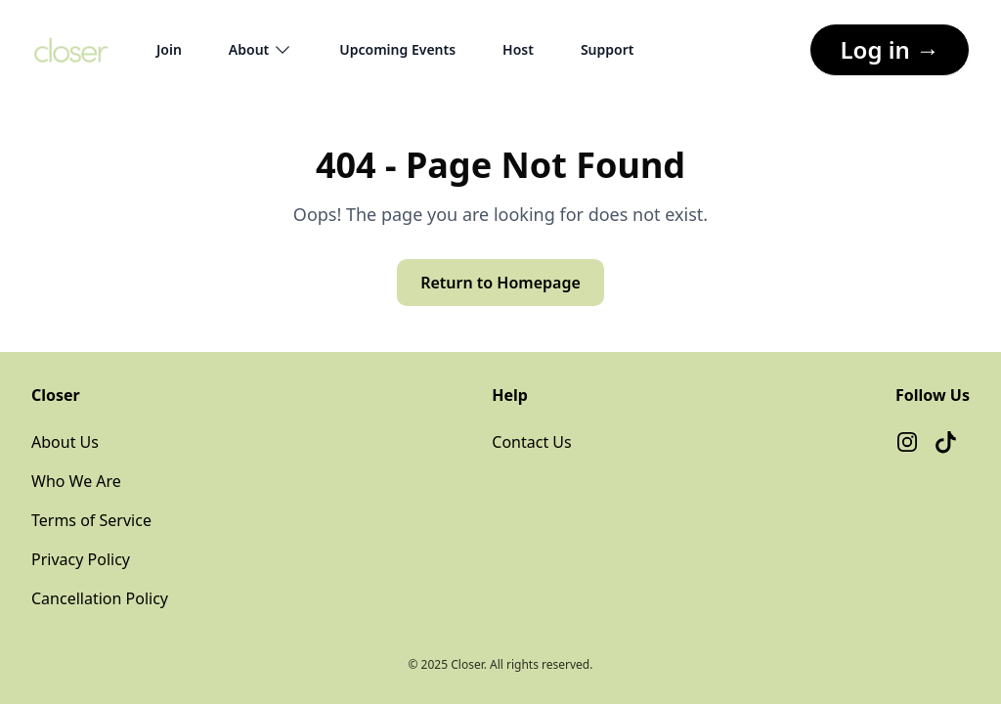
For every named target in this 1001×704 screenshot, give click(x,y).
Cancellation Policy (99, 598)
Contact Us (531, 442)
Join (169, 49)
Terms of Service (91, 520)
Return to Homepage (500, 282)
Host (518, 49)
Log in (889, 49)
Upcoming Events (397, 49)
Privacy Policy (80, 559)
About (260, 50)
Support (607, 49)
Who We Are (76, 481)
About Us (65, 442)
